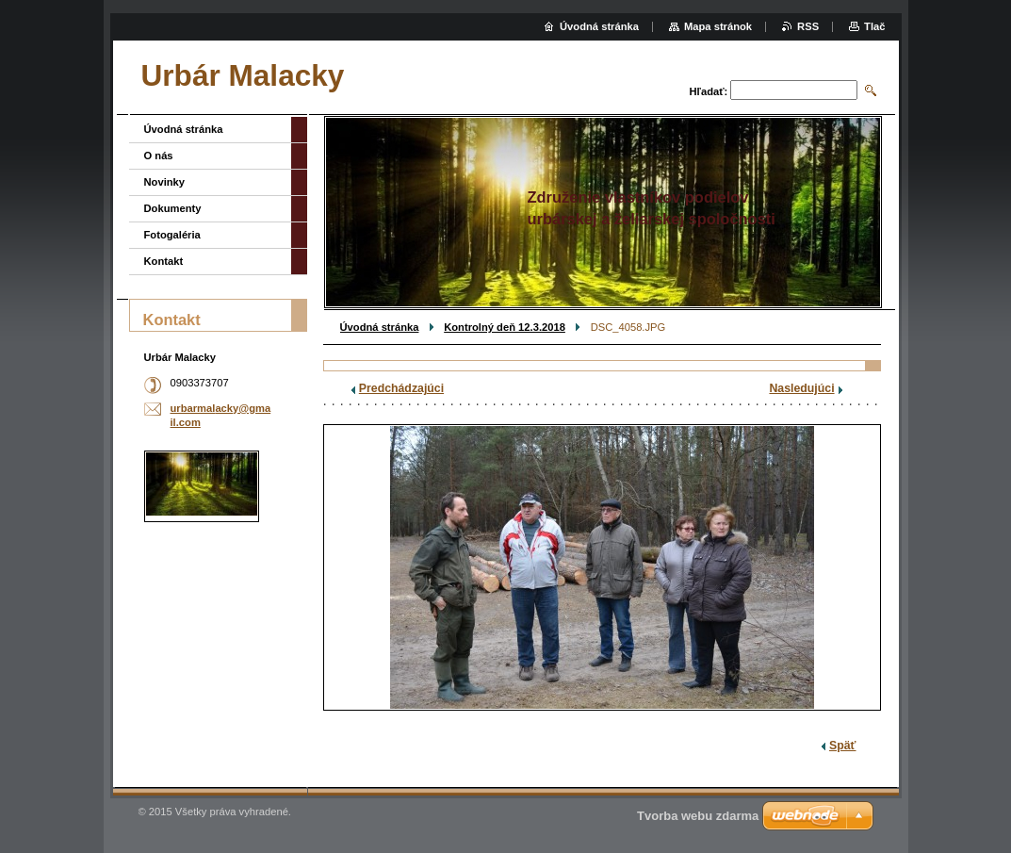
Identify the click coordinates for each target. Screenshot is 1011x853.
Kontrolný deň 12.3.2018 (504, 327)
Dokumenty (173, 208)
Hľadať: (709, 91)
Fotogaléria (172, 234)
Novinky (165, 182)
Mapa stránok (718, 26)
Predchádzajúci (401, 388)
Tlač (874, 26)
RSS (808, 26)
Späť (842, 745)
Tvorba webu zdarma (697, 816)
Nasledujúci (801, 388)
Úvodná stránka (379, 327)
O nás (158, 155)
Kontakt (164, 261)
